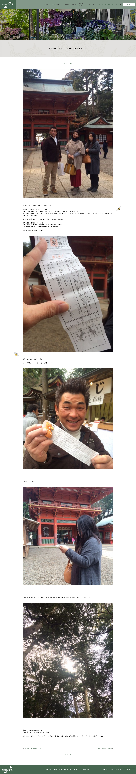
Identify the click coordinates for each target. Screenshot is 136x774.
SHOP (74, 4)
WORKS (46, 4)
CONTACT (129, 4)
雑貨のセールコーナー (105, 748)
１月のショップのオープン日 (33, 748)
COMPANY (91, 4)
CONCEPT (65, 4)
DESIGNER (55, 4)
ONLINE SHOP (81, 4)
